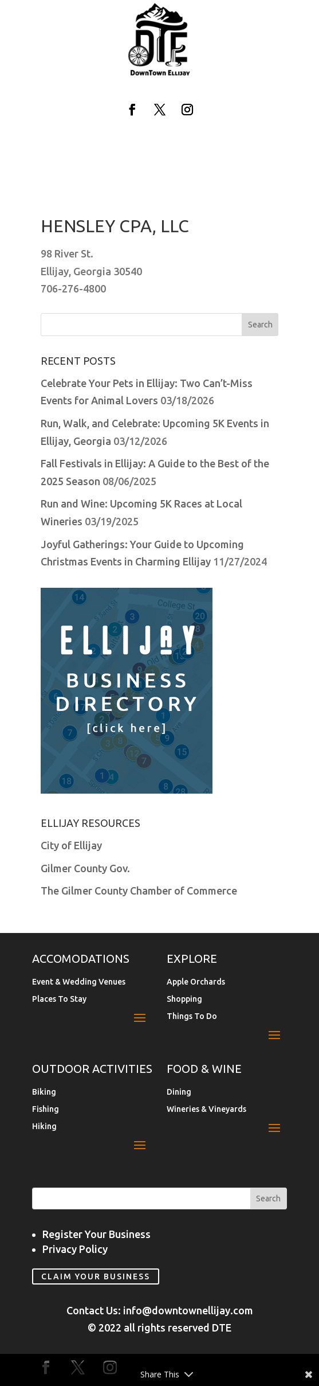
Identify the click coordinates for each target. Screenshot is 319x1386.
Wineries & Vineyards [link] (206, 1109)
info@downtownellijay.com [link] (188, 1310)
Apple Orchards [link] (196, 982)
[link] (160, 73)
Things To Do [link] (192, 1016)
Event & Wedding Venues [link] (78, 982)
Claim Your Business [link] (95, 1276)
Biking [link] (44, 1092)
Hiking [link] (44, 1126)
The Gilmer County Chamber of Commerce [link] (139, 890)
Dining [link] (179, 1092)
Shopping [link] (184, 999)
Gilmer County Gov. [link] (85, 868)
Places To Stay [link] (59, 999)
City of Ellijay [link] (71, 845)
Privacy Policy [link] (75, 1249)
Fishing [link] (45, 1109)
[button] (132, 109)
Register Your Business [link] (96, 1234)
